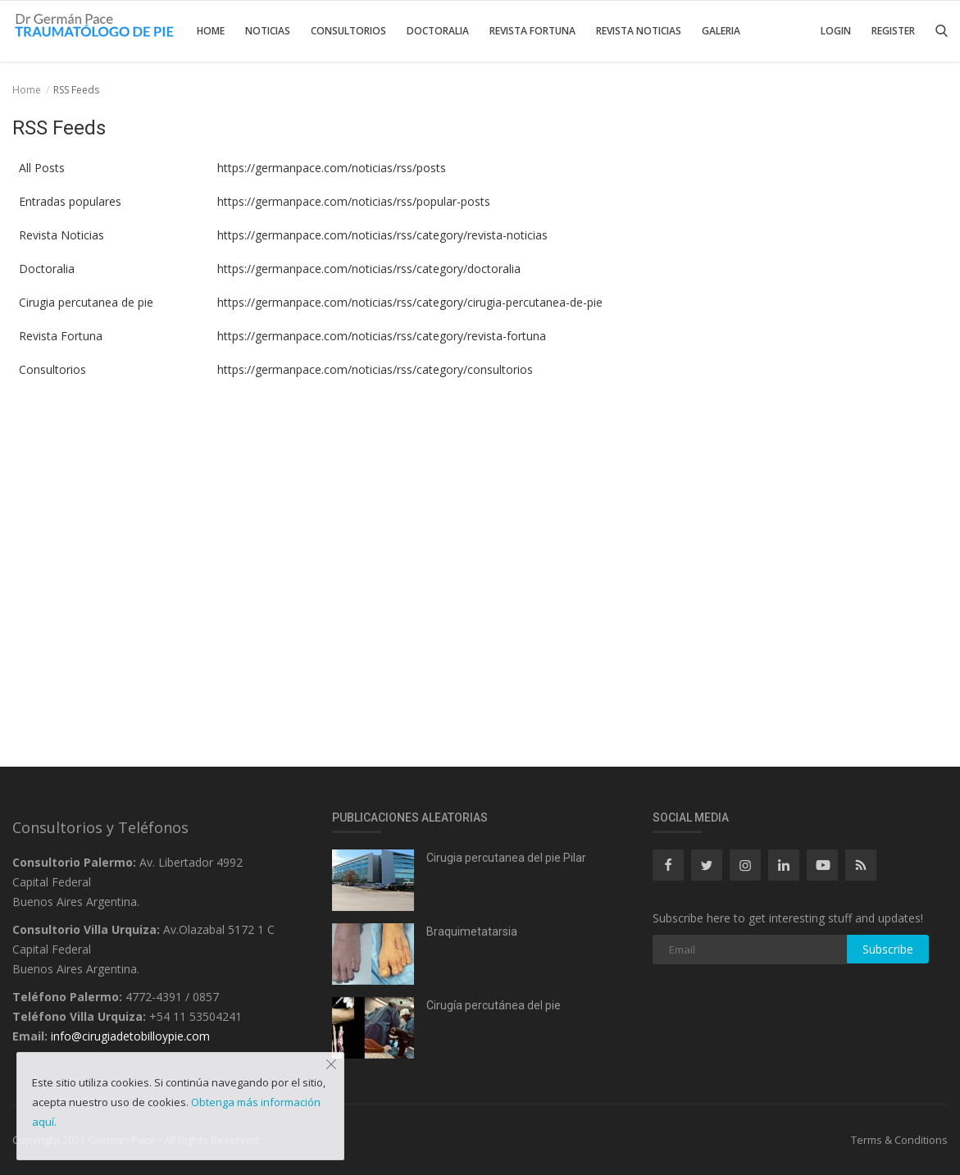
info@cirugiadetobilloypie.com (130, 1036)
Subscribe (887, 949)
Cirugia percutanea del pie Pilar (506, 857)
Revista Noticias (638, 31)
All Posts (38, 167)
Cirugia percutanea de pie (82, 302)
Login (836, 31)
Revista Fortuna (532, 31)
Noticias (267, 31)
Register (893, 31)
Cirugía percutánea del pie (493, 1005)
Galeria (721, 31)
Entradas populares (66, 201)
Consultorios (348, 31)
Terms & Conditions (899, 1139)
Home (211, 31)
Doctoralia (438, 31)
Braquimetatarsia (471, 931)
